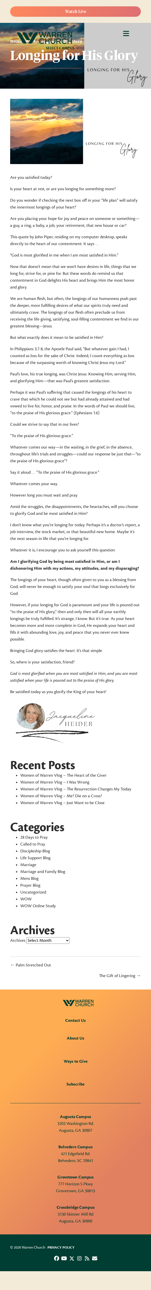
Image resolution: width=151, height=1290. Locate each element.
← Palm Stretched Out (30, 965)
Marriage (28, 865)
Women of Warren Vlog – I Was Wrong (54, 782)
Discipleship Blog (35, 851)
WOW (26, 899)
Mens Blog (29, 878)
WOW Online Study (38, 906)
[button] (56, 1258)
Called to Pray (32, 844)
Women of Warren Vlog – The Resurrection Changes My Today (75, 789)
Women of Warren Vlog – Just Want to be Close (62, 803)
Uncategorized (33, 892)
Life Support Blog (35, 858)
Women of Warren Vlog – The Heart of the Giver (63, 775)
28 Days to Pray (34, 837)
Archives (17, 940)
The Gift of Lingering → (120, 976)
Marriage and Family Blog (42, 871)
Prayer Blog (30, 885)
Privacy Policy (61, 1247)
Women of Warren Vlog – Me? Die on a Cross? (61, 796)
